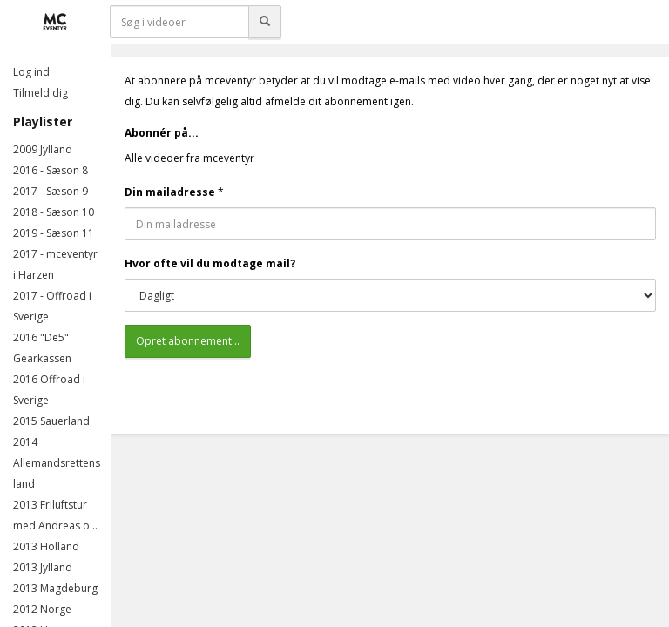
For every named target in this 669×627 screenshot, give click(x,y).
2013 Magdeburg (55, 588)
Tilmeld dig (40, 92)
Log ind (31, 71)
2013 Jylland (42, 567)
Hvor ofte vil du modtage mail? (210, 263)
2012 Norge (42, 609)
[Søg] (264, 21)
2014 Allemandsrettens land (56, 463)
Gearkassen (42, 358)
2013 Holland (46, 546)
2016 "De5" (41, 337)
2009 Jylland (42, 149)
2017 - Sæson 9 (50, 191)
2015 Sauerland (51, 421)
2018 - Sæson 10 (53, 212)
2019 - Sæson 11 (53, 233)
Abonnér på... (162, 132)
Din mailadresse (170, 192)
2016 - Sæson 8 (50, 170)
